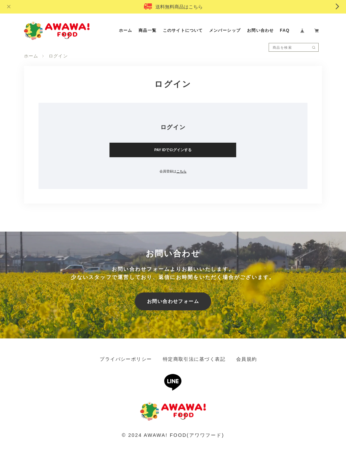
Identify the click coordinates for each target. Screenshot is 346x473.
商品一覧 (148, 30)
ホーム (125, 30)
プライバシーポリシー (126, 359)
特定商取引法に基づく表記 (194, 359)
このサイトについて (183, 30)
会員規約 (246, 359)
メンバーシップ (225, 30)
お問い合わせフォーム (173, 301)
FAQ (285, 30)
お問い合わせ (260, 30)
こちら (181, 171)
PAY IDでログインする (173, 150)
